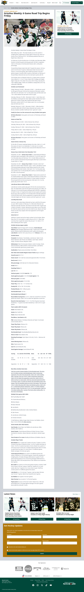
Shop (48, 2)
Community (43, 2)
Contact (31, 580)
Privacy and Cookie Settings (42, 581)
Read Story (68, 33)
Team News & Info (25, 2)
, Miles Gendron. (27, 422)
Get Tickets (75, 2)
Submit (42, 554)
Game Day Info (34, 2)
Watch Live (54, 2)
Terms (43, 580)
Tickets (18, 2)
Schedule (11, 2)
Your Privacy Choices (50, 580)
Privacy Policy (37, 580)
